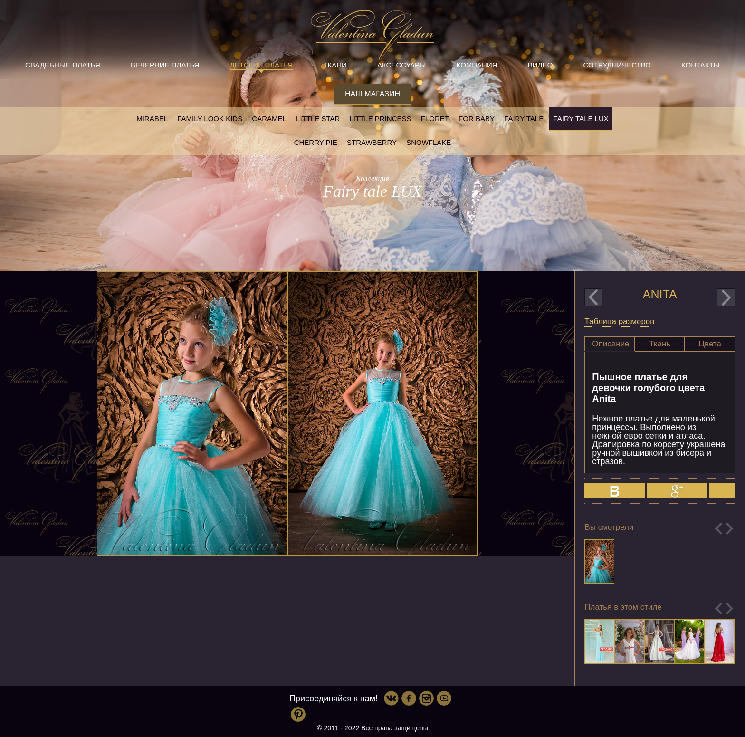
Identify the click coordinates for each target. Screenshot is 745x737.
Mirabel (152, 119)
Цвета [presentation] (710, 343)
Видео (540, 65)
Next (729, 529)
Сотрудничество (617, 65)
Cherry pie (315, 142)
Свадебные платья (62, 65)
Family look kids (209, 119)
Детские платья (261, 65)
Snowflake (428, 142)
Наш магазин (372, 94)
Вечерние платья (165, 65)
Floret (435, 119)
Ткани (335, 65)
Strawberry (372, 142)
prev (593, 297)
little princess (380, 119)
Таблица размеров (619, 321)
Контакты (700, 65)
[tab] (609, 344)
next (726, 297)
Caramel (269, 119)
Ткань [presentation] (659, 343)
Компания (477, 65)
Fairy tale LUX (580, 119)
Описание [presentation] (610, 343)
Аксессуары (401, 65)
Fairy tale (524, 119)
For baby (476, 119)
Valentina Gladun (372, 35)
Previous (718, 529)
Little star (318, 119)
